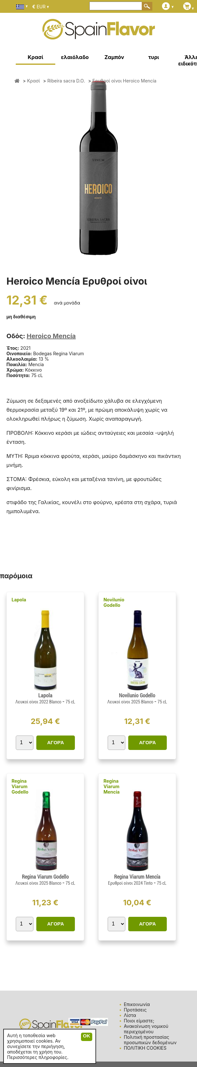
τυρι (153, 57)
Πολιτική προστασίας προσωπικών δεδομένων (150, 1039)
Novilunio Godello (113, 602)
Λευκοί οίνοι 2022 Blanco (38, 701)
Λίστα (130, 1015)
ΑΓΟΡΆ (55, 742)
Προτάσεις (135, 1009)
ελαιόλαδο (75, 57)
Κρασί (35, 57)
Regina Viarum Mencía (111, 786)
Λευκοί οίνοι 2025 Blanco (130, 701)
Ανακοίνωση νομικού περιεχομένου (146, 1028)
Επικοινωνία (137, 1004)
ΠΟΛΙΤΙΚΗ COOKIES (145, 1048)
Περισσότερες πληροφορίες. (37, 1057)
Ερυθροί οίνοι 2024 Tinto (131, 883)
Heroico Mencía (51, 336)
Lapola (19, 599)
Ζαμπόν (114, 57)
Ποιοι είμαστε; (139, 1020)
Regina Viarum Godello (20, 786)
